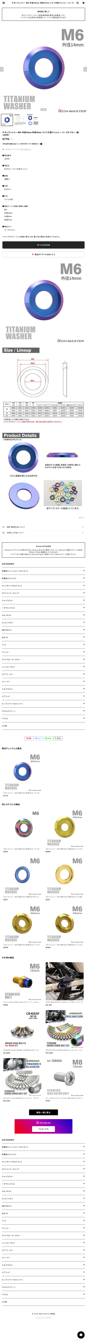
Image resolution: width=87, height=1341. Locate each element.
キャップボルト (7, 600)
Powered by (43, 1318)
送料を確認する (25, 149)
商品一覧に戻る (43, 1112)
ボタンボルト (7, 615)
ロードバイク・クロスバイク (12, 704)
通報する (82, 518)
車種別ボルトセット (9, 578)
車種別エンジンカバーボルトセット (15, 571)
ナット (4, 645)
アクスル (5, 718)
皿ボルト (5, 637)
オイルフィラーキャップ (10, 593)
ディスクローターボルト (11, 659)
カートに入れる (43, 245)
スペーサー (6, 682)
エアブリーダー (7, 674)
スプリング (6, 696)
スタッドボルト (7, 689)
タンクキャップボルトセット (12, 586)
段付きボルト (7, 630)
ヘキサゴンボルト (8, 608)
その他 (4, 726)
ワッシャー (6, 652)
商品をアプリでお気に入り (43, 254)
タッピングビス (7, 623)
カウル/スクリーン (9, 711)
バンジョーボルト (8, 667)
